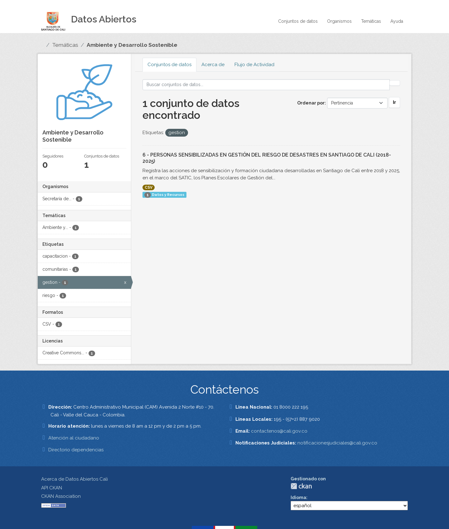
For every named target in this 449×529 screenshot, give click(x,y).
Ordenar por (311, 102)
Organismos (339, 21)
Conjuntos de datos (298, 21)
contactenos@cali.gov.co (279, 431)
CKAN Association (61, 496)
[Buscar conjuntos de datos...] (266, 84)
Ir (394, 102)
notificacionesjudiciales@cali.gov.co (337, 443)
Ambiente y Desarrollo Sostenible (132, 45)
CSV (148, 187)
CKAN (301, 486)
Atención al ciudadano (73, 438)
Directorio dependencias (76, 450)
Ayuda (396, 21)
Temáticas (371, 21)
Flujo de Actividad (254, 64)
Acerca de (212, 64)
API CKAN (51, 488)
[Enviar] (394, 83)
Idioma (298, 497)
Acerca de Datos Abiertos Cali (74, 479)
